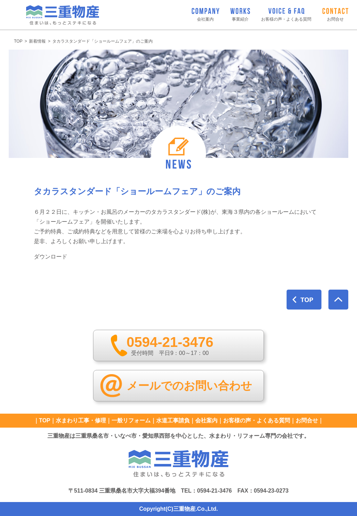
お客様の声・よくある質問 (256, 420)
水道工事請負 (173, 420)
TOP (18, 41)
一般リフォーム (131, 420)
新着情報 (37, 41)
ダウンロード (50, 257)
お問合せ (307, 420)
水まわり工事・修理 (81, 420)
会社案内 (206, 420)
